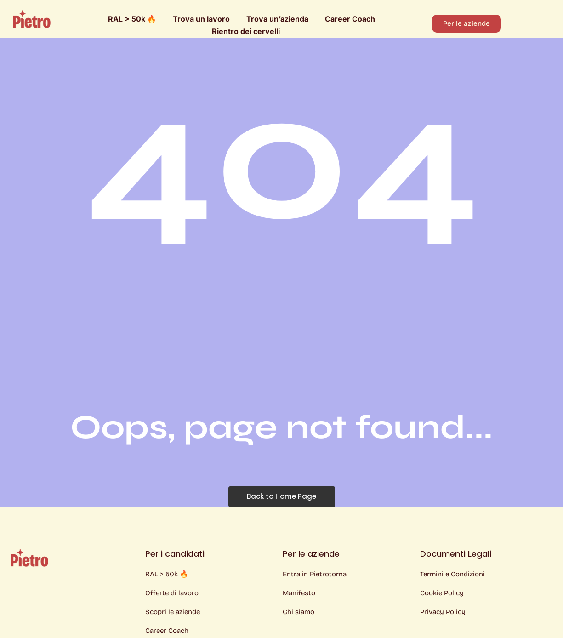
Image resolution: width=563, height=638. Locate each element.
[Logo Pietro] (32, 19)
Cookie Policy (442, 593)
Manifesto (299, 593)
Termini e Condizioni (452, 574)
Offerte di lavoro (172, 593)
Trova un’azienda (277, 18)
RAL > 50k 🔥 (132, 18)
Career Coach (350, 18)
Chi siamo (298, 612)
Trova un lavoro (201, 18)
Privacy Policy (443, 612)
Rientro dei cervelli (246, 31)
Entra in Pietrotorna (315, 574)
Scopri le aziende (172, 612)
